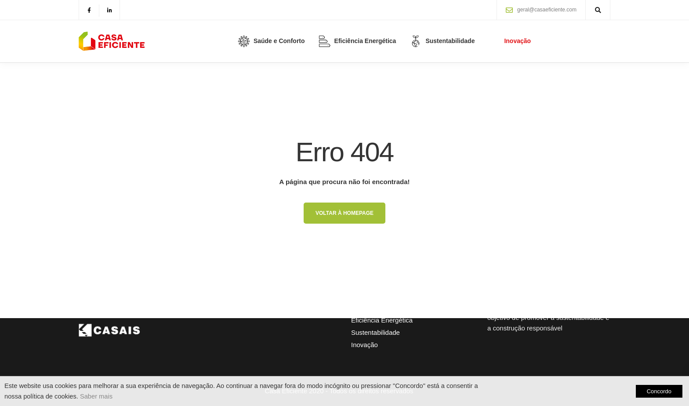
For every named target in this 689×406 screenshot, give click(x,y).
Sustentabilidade (375, 332)
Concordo (659, 391)
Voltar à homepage (344, 213)
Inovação (364, 344)
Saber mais (96, 396)
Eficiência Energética (382, 320)
